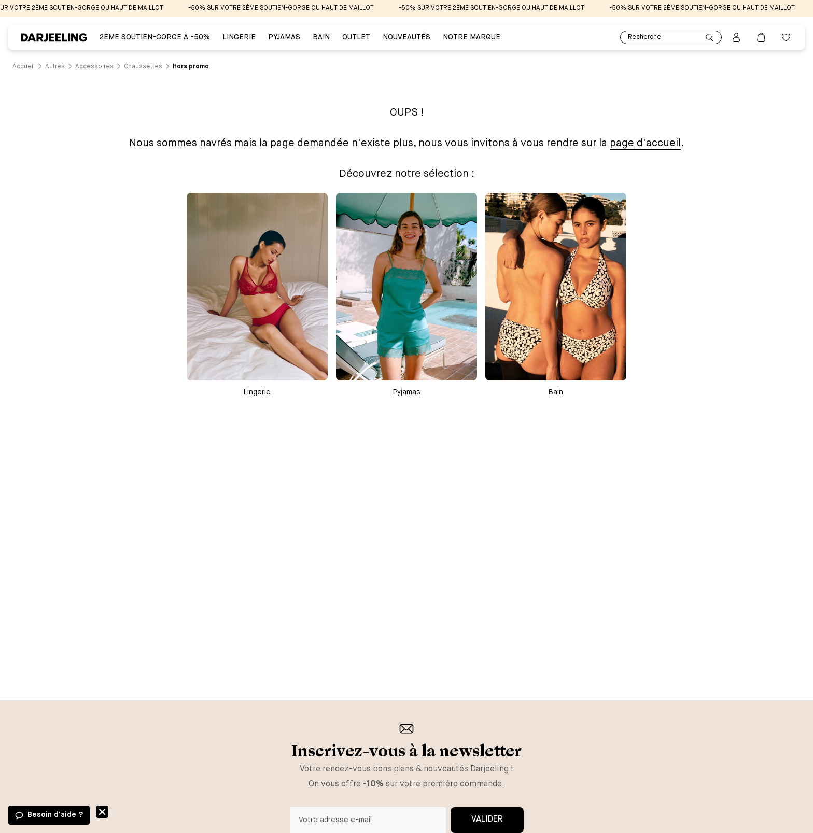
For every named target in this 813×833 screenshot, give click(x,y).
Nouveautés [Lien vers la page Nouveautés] (406, 37)
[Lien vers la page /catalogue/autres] (55, 67)
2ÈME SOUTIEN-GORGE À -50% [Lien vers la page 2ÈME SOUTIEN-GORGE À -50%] (155, 37)
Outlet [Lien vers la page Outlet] (356, 37)
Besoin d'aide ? (55, 814)
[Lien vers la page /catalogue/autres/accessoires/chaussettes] (143, 67)
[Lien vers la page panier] (761, 37)
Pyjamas (406, 392)
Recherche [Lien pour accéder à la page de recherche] (671, 37)
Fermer (102, 812)
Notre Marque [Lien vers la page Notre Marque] (471, 37)
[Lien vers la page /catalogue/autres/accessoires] (94, 67)
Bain (556, 392)
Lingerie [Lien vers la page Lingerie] (239, 37)
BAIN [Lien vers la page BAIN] (321, 37)
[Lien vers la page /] (23, 67)
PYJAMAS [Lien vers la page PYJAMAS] (284, 37)
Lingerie (257, 392)
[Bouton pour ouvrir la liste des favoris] (786, 37)
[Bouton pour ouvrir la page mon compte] (736, 37)
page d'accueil (645, 143)
